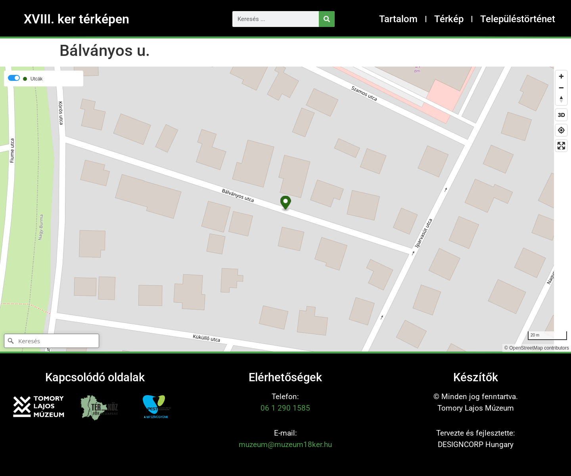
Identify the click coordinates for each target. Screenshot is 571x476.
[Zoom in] (561, 76)
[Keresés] (327, 19)
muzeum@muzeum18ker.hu (285, 444)
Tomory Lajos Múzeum (475, 408)
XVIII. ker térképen (76, 19)
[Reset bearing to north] (561, 99)
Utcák (37, 78)
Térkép (449, 19)
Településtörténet (517, 19)
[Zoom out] (561, 88)
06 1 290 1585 (285, 408)
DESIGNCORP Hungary (476, 444)
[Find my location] (561, 130)
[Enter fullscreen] (561, 145)
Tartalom (398, 19)
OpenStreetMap (526, 348)
